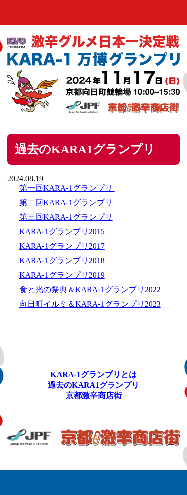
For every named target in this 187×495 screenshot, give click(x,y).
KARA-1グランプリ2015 (62, 231)
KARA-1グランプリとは (93, 374)
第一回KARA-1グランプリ (67, 188)
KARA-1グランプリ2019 (62, 275)
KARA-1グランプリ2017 (62, 246)
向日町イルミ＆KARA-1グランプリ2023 (90, 304)
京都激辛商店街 (94, 395)
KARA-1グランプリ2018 (62, 260)
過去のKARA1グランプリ (93, 385)
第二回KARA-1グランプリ (66, 202)
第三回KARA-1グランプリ (66, 217)
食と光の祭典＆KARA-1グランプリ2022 (90, 289)
